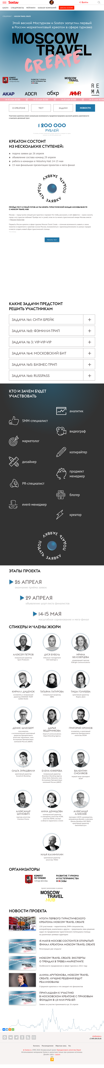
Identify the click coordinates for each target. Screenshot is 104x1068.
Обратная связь (61, 1049)
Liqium (57, 1058)
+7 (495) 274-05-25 (95, 1042)
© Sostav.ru (27, 1053)
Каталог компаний (47, 8)
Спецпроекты (17, 8)
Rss (70, 1049)
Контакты (36, 1049)
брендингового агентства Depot (69, 1053)
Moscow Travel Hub (17, 220)
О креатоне (18, 108)
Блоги (5, 8)
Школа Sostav (66, 8)
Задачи (63, 108)
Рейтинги (30, 8)
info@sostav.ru (96, 1039)
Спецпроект (7, 16)
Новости (85, 108)
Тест (41, 108)
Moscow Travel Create (22, 16)
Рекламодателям (47, 1049)
